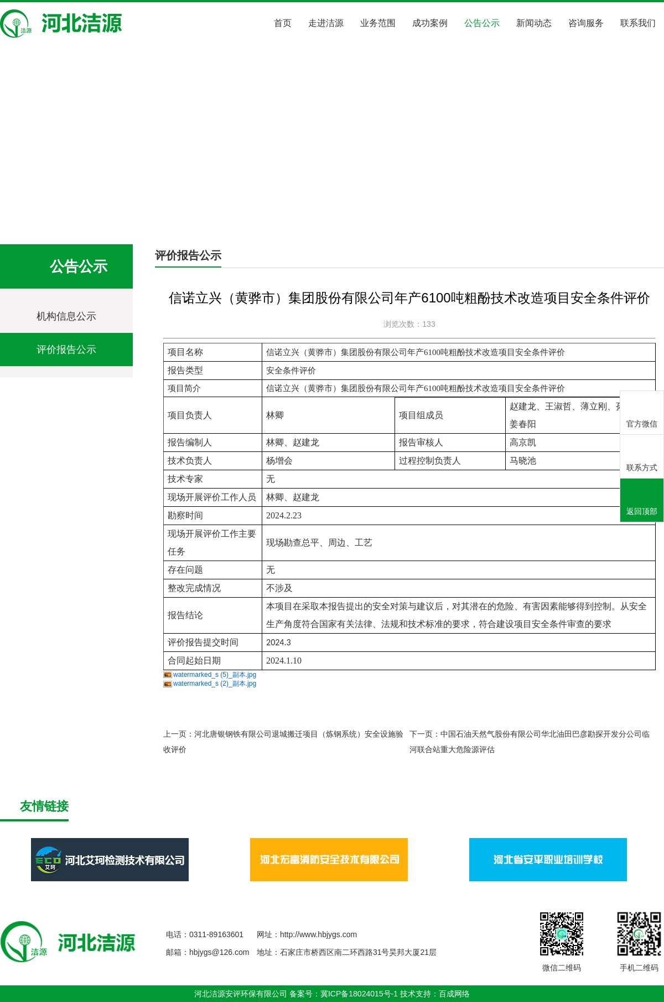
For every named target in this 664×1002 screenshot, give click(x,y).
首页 (283, 23)
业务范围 (378, 23)
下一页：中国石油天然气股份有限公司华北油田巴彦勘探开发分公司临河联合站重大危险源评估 (529, 741)
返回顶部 (641, 501)
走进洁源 (326, 23)
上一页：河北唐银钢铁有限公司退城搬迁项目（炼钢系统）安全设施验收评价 (283, 741)
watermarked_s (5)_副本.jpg (214, 675)
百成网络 (454, 993)
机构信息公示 (66, 316)
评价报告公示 (166, 211)
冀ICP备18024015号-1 (359, 993)
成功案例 (430, 23)
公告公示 (482, 23)
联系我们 (638, 23)
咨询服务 (586, 23)
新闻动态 (534, 23)
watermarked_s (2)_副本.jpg (214, 683)
